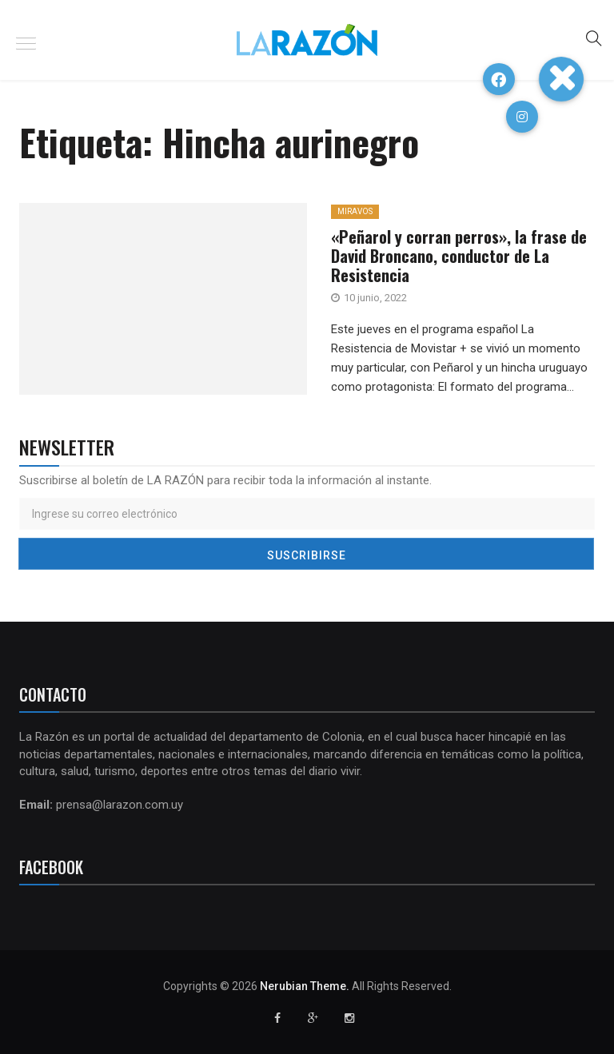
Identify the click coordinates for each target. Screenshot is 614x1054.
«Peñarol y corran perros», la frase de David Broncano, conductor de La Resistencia (459, 256)
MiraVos (355, 211)
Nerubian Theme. (304, 986)
